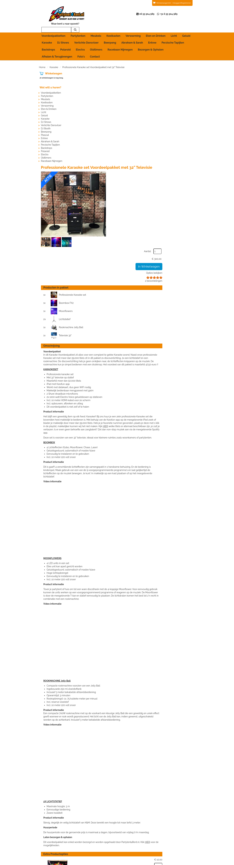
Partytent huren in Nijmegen (96, 848)
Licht (174, 25)
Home (42, 57)
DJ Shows (63, 32)
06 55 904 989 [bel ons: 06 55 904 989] (51, 836)
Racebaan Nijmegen (120, 39)
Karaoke (47, 32)
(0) (162, 3)
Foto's (81, 46)
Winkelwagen (53, 63)
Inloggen (177, 3)
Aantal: (178, 70)
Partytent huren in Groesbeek (96, 845)
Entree (152, 32)
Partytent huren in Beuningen (96, 839)
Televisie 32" (158, 174)
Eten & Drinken (48, 98)
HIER (170, 268)
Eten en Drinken (156, 25)
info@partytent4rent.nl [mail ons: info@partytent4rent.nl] (55, 841)
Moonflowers (103, 166)
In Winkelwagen (179, 86)
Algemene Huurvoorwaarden (136, 839)
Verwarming (133, 25)
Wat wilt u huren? (50, 77)
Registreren (186, 3)
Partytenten (78, 25)
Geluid (186, 25)
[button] (83, 100)
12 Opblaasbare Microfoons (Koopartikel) (129, 718)
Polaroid (65, 39)
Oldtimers (96, 39)
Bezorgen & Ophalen (150, 39)
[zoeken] (188, 16)
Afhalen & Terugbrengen (57, 46)
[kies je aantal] (188, 695)
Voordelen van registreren (175, 845)
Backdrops (48, 39)
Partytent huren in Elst (92, 842)
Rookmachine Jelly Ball (108, 174)
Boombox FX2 (159, 157)
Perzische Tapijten (173, 32)
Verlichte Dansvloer (86, 32)
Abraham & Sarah (132, 32)
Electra (80, 39)
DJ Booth (45, 118)
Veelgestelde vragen (172, 842)
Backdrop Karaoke (122, 690)
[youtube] (186, 862)
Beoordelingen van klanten (176, 835)
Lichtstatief (157, 166)
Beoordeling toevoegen (174, 839)
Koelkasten (113, 25)
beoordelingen (184, 100)
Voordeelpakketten (53, 25)
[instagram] (192, 862)
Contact (95, 46)
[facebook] (180, 862)
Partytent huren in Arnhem (95, 835)
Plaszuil (44, 124)
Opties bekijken (184, 92)
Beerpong (110, 32)
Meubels (96, 25)
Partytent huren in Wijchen (95, 852)
